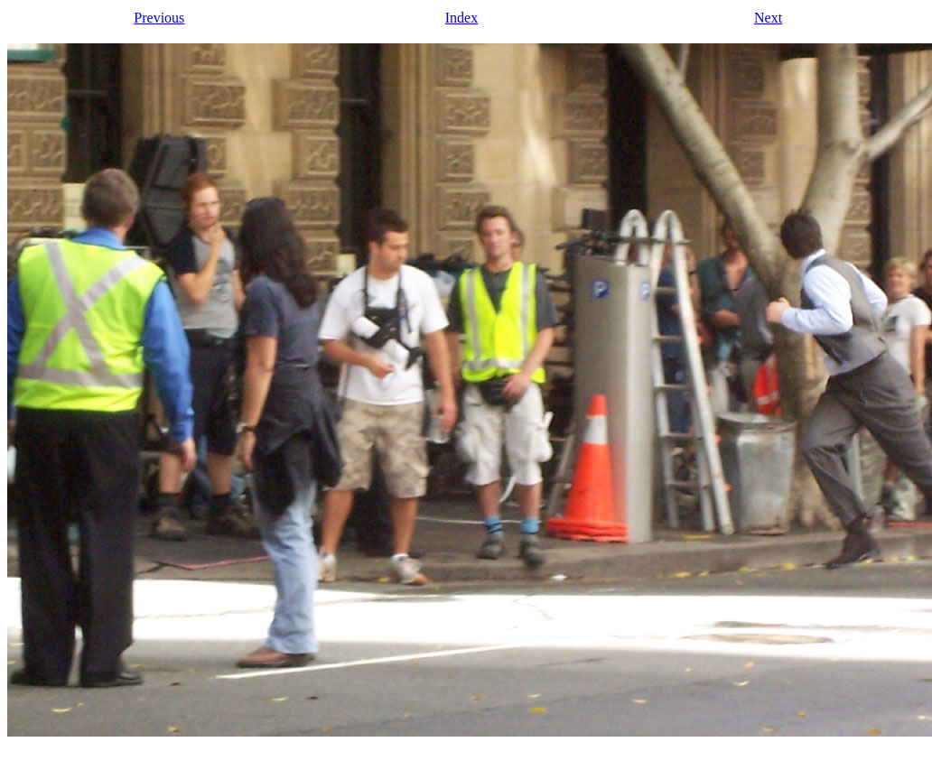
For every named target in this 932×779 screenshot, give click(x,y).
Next (768, 17)
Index (461, 17)
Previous (159, 17)
